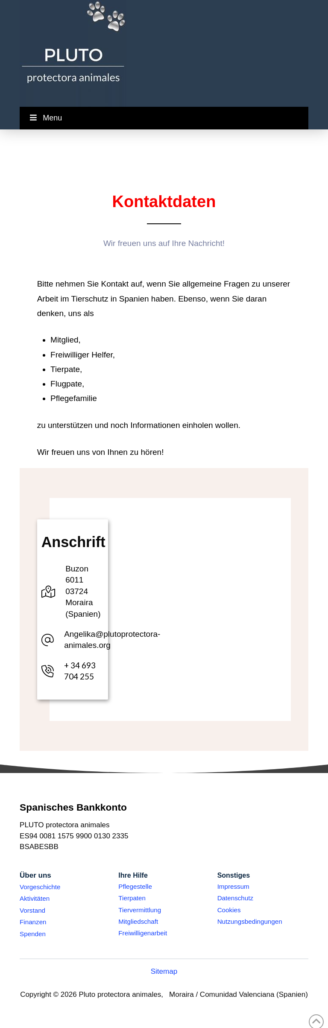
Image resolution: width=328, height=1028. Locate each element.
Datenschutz (235, 898)
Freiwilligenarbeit (142, 933)
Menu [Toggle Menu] (45, 118)
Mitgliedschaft (138, 921)
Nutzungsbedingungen (249, 921)
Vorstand (32, 910)
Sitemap (164, 971)
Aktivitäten (35, 898)
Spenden (33, 933)
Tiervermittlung (139, 910)
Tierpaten (132, 898)
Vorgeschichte (40, 886)
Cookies (229, 910)
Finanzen (33, 921)
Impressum (233, 886)
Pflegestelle (135, 886)
